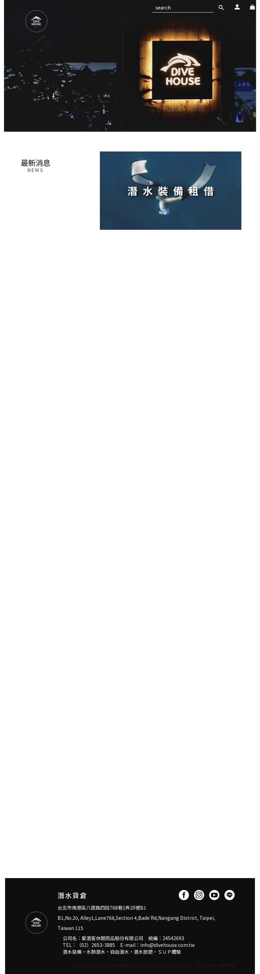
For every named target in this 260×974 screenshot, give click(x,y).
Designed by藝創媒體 (215, 965)
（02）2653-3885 (96, 944)
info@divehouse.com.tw (167, 944)
